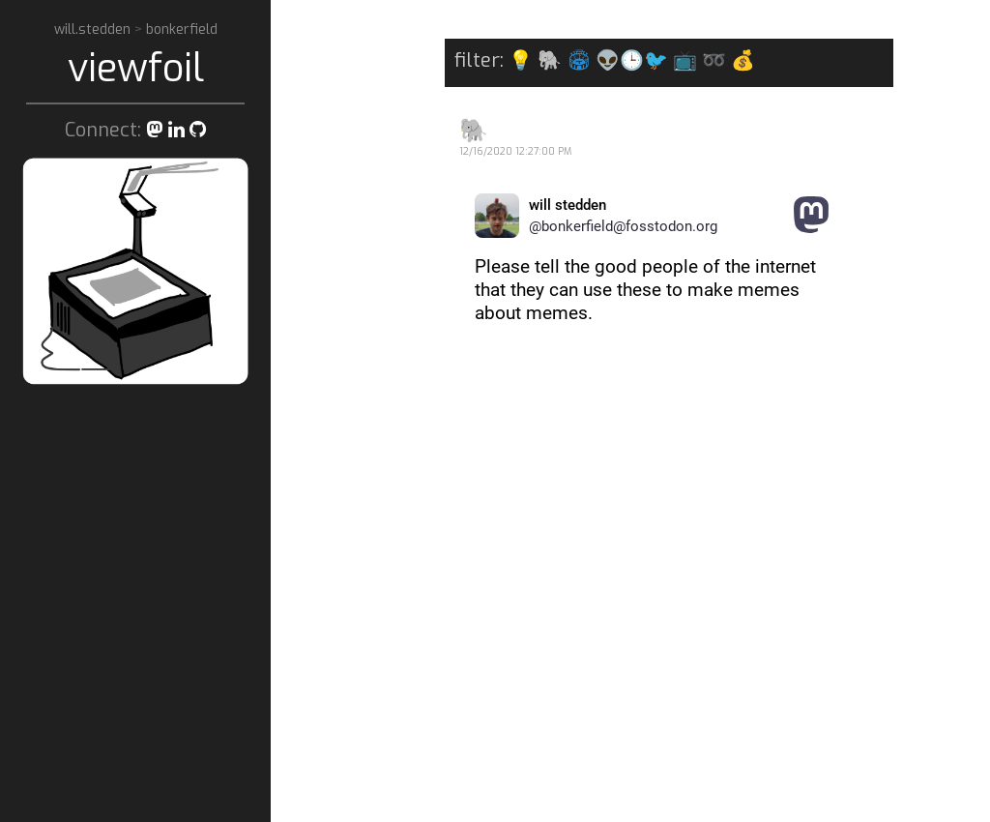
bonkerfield (182, 29)
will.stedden (94, 29)
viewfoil (136, 68)
